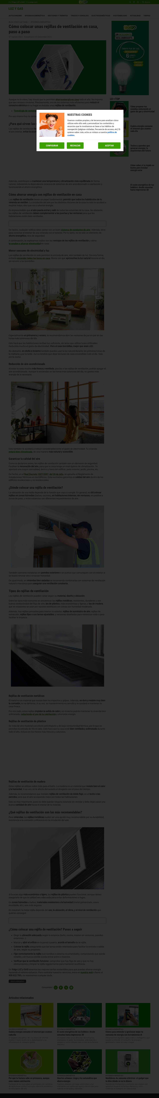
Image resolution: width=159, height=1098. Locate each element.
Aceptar (109, 145)
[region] (80, 130)
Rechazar (75, 145)
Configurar (52, 145)
